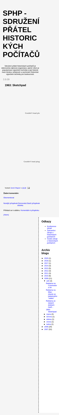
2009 (46, 278)
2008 (46, 327)
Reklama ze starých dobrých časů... (51, 304)
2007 (46, 329)
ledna (48, 324)
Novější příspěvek (10, 203)
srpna (48, 314)
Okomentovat (8, 198)
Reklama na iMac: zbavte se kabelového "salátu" (51, 294)
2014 (46, 266)
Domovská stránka (21, 204)
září (48, 281)
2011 (46, 273)
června (49, 317)
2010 (46, 276)
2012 (46, 271)
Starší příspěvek (33, 203)
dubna (49, 319)
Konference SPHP (51, 227)
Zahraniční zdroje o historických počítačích (51, 233)
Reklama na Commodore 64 (51, 285)
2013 (46, 268)
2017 (46, 263)
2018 (46, 261)
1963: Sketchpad (51, 311)
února (49, 322)
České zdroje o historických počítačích (52, 241)
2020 (46, 258)
